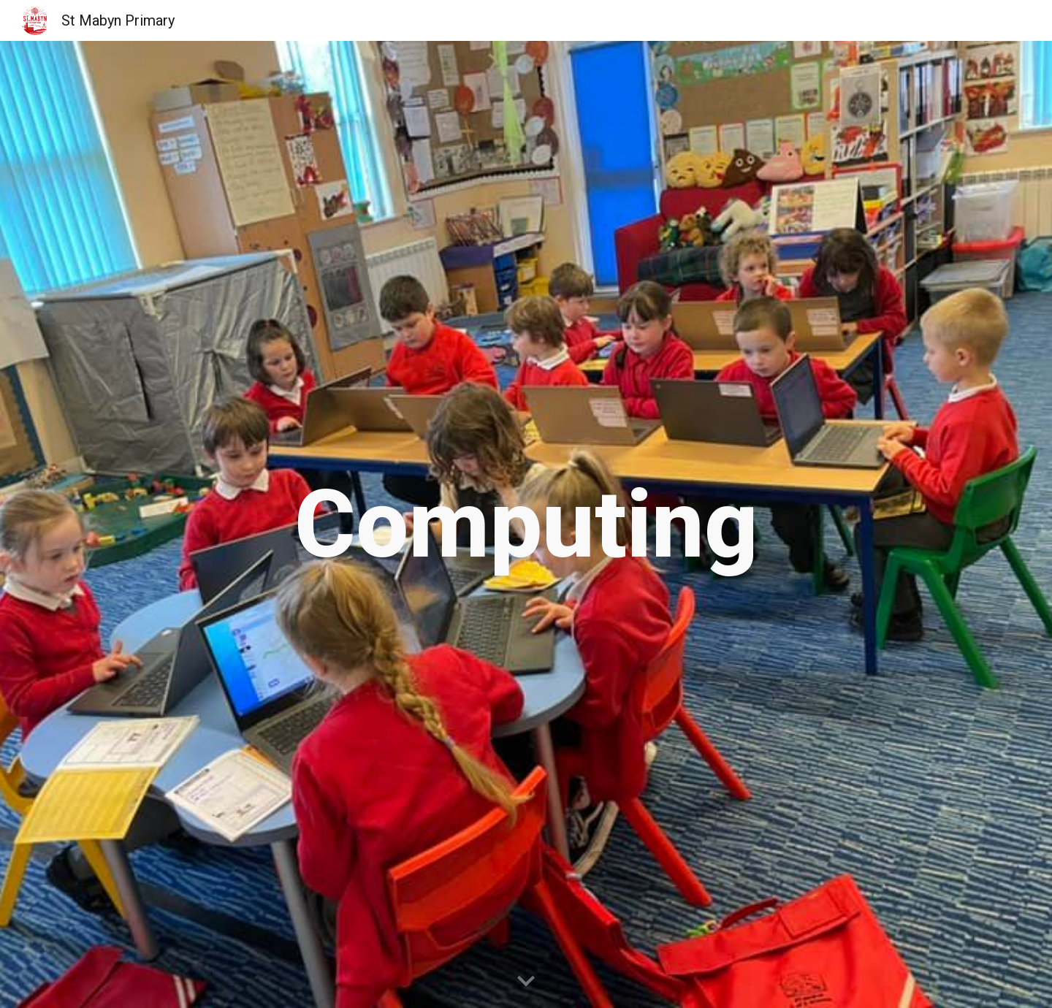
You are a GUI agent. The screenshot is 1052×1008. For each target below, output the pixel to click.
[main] (526, 524)
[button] (526, 981)
